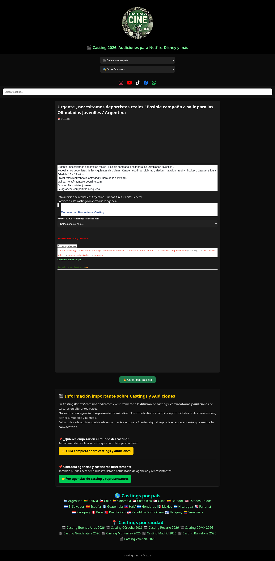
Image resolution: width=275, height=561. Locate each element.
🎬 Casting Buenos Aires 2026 (83, 527)
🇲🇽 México (164, 506)
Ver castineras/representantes (172, 250)
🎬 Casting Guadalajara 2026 (79, 533)
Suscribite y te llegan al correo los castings (102, 250)
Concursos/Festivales (78, 254)
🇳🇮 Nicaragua (183, 506)
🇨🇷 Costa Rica (142, 501)
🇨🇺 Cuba (159, 501)
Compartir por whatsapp (69, 259)
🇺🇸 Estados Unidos (198, 501)
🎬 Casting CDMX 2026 (196, 527)
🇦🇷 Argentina (73, 501)
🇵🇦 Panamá (203, 506)
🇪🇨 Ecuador (175, 501)
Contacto (98, 254)
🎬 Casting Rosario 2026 (161, 527)
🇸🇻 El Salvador (74, 506)
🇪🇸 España (93, 506)
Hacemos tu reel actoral (141, 250)
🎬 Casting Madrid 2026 (159, 533)
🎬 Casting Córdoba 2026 (124, 527)
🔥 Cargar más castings (137, 379)
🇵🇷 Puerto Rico (114, 512)
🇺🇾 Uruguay (173, 512)
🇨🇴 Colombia (122, 501)
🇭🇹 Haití (130, 506)
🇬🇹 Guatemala (113, 506)
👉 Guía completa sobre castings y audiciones (96, 451)
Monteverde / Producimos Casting (82, 212)
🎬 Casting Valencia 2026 (137, 539)
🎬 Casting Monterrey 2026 (121, 533)
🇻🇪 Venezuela (193, 512)
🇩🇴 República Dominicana (145, 512)
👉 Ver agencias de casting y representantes (95, 479)
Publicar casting (67, 250)
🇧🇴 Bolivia (91, 501)
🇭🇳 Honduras (146, 506)
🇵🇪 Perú (97, 512)
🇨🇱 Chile (105, 501)
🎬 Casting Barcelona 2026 (197, 533)
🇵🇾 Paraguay (81, 512)
